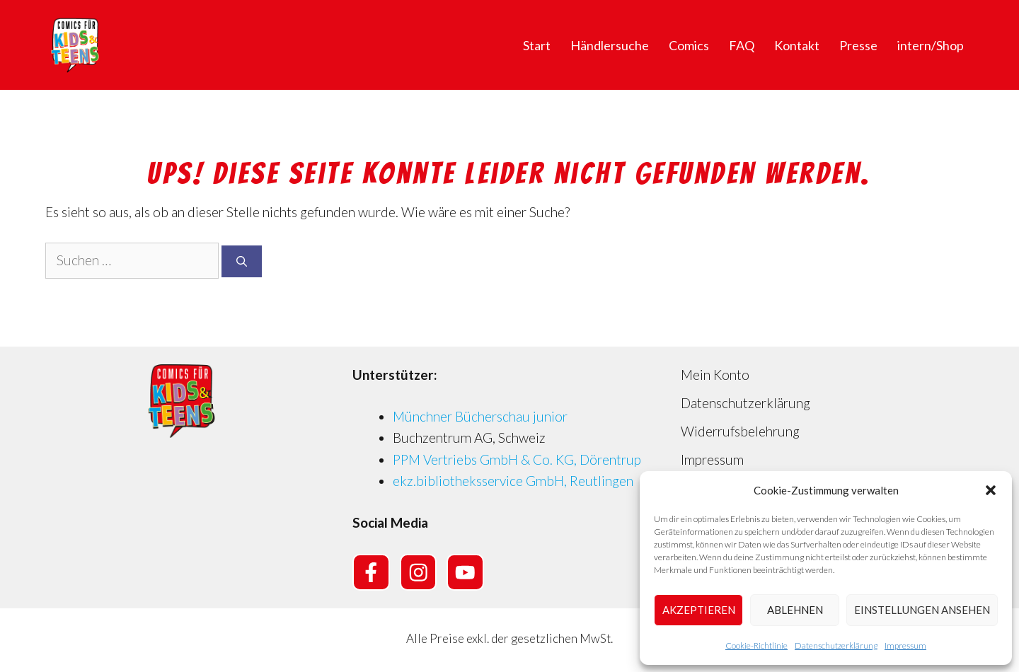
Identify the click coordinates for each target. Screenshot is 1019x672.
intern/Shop (930, 45)
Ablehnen (795, 609)
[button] (991, 490)
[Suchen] (241, 261)
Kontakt (796, 45)
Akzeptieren (698, 609)
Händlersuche (609, 45)
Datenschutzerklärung (836, 645)
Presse (858, 45)
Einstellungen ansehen (922, 609)
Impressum (905, 645)
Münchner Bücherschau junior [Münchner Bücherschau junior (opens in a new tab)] (480, 416)
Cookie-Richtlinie (756, 645)
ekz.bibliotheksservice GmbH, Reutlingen (513, 481)
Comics (689, 45)
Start (537, 45)
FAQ (741, 45)
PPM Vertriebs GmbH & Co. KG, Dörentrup (517, 459)
